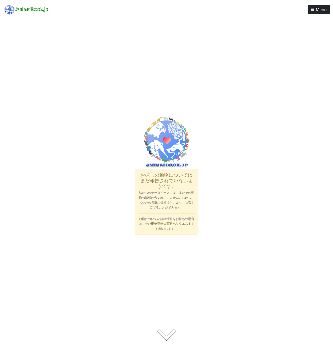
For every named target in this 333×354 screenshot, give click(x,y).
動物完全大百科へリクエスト (170, 216)
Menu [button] (319, 9)
